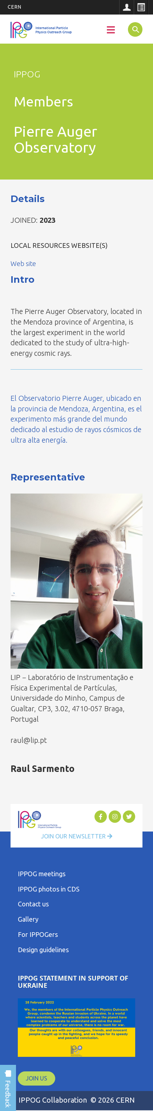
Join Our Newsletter (76, 836)
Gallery (28, 919)
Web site (23, 263)
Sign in (126, 7)
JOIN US (36, 1078)
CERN (14, 7)
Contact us (33, 903)
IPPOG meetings (41, 873)
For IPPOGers (38, 934)
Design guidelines (43, 949)
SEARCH (132, 29)
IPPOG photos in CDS (49, 889)
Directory (141, 7)
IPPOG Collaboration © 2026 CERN (77, 1100)
